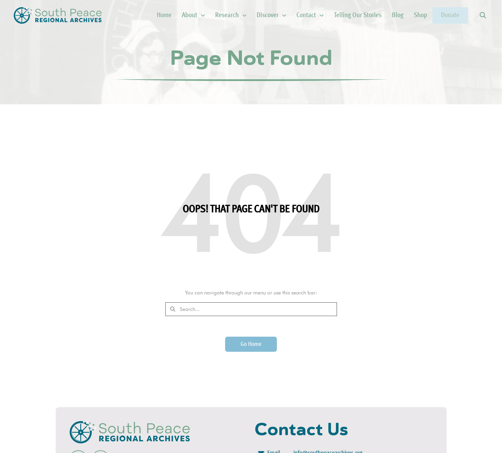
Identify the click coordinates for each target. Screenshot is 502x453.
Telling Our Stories (344, 15)
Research (217, 15)
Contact (296, 15)
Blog (384, 15)
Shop (406, 15)
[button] (482, 15)
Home (150, 15)
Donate (443, 15)
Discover (257, 15)
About (179, 15)
